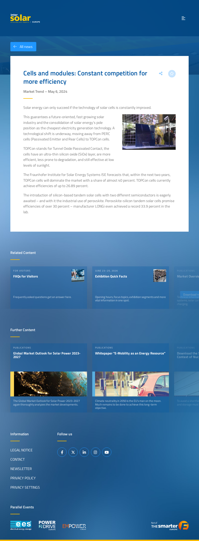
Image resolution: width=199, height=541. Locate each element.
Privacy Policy (23, 478)
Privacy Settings (25, 487)
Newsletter (21, 469)
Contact (17, 459)
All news (21, 46)
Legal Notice (21, 450)
